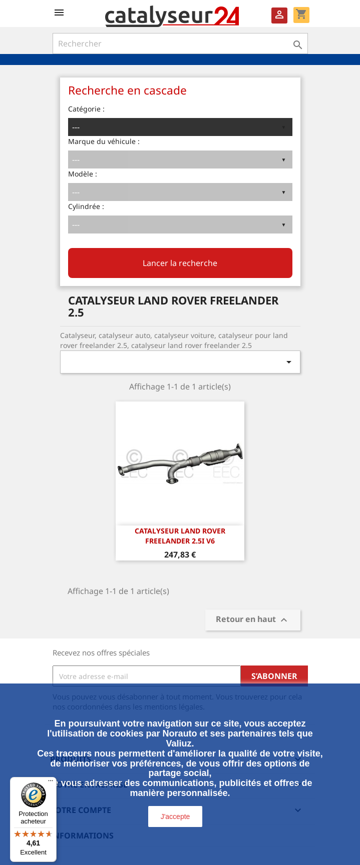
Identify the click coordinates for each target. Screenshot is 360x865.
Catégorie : (86, 109)
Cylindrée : (86, 206)
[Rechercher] (180, 43)
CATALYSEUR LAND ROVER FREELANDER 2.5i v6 (180, 536)
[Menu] (51, 783)
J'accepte (175, 816)
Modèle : (82, 173)
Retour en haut (253, 620)
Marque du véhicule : (104, 141)
